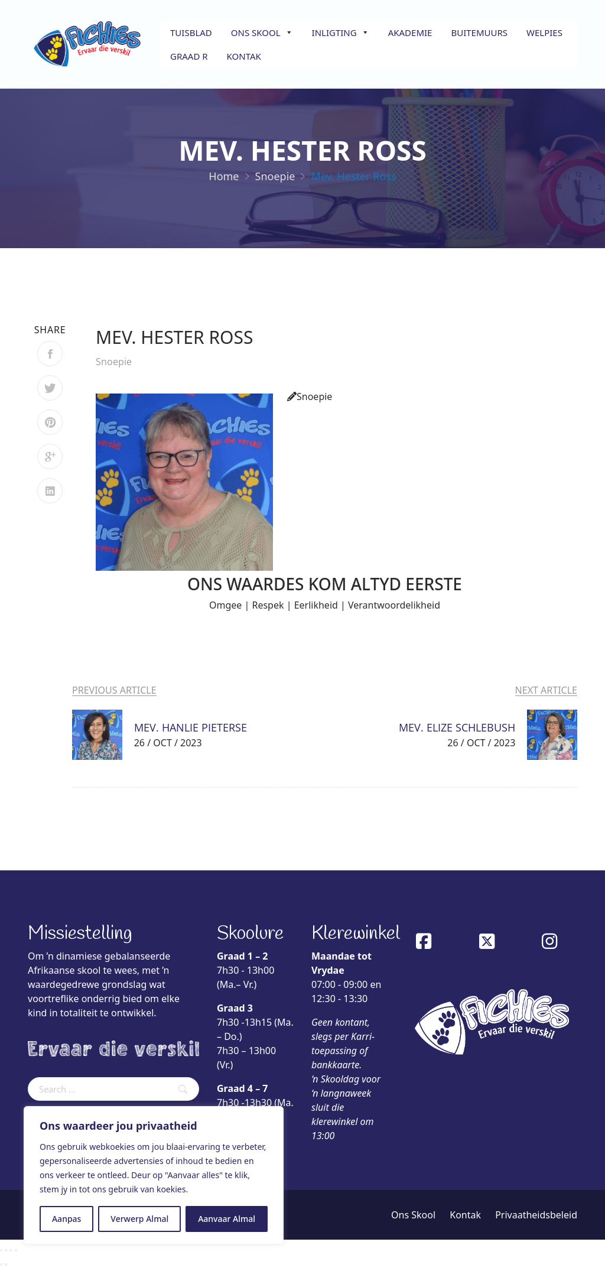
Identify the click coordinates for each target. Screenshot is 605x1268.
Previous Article (114, 690)
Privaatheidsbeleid (536, 1214)
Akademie (410, 32)
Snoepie (114, 361)
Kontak (244, 56)
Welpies (544, 32)
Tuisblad (191, 32)
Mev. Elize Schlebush (457, 727)
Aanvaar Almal (226, 1218)
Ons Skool (262, 32)
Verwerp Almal (139, 1218)
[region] (154, 1175)
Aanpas (66, 1218)
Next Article (546, 690)
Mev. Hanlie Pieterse (190, 727)
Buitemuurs (479, 32)
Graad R (189, 56)
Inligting (340, 32)
